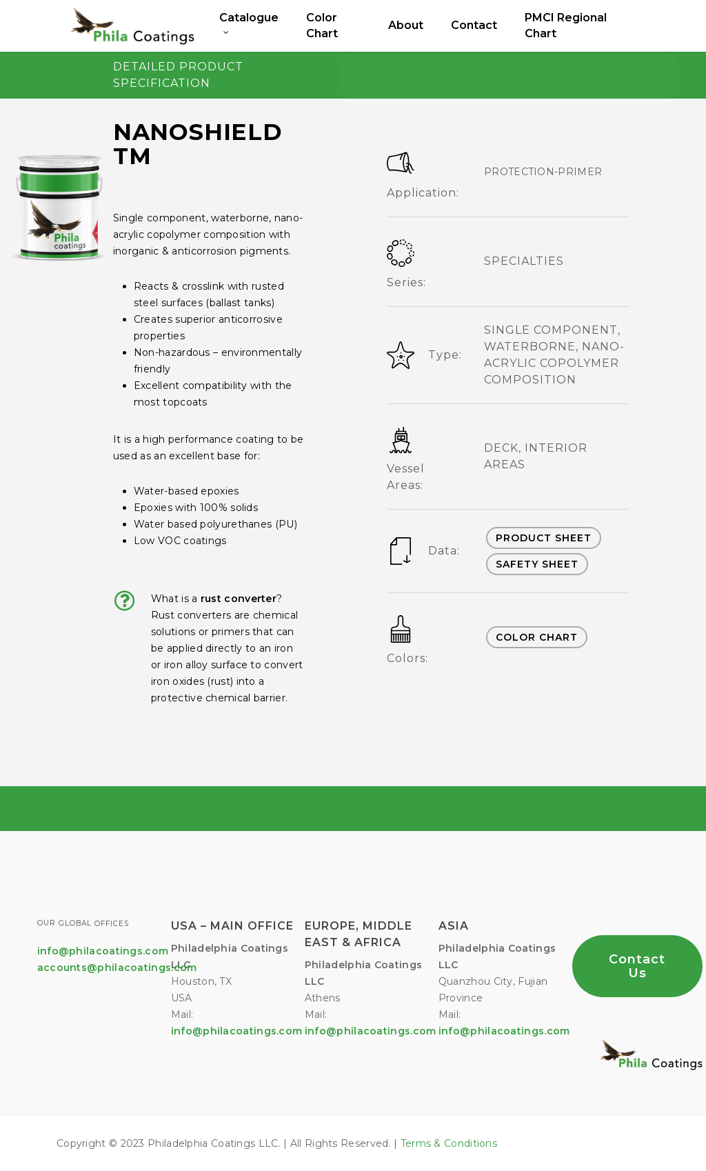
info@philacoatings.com (370, 1031)
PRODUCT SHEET (544, 538)
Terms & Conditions (449, 1143)
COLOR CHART (537, 637)
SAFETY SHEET (537, 564)
